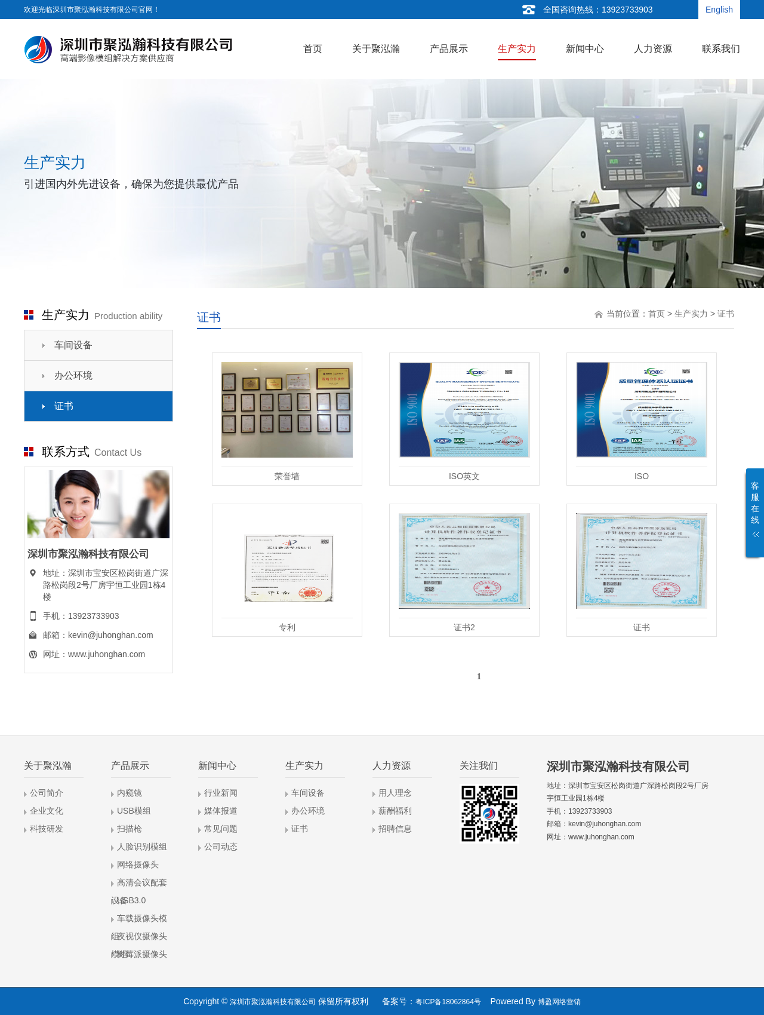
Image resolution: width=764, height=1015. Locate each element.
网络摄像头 (138, 864)
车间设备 (73, 345)
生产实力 (691, 313)
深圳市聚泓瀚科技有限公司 (273, 1002)
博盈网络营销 (559, 1002)
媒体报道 (221, 810)
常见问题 (221, 828)
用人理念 (395, 793)
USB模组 (134, 810)
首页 (656, 313)
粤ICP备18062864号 (447, 1002)
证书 (63, 406)
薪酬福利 (395, 810)
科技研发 (46, 828)
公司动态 (221, 846)
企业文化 (46, 810)
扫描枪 (129, 828)
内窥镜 (129, 793)
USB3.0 (131, 900)
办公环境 (73, 375)
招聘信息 (395, 828)
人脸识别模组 (142, 846)
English (719, 9)
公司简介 (46, 793)
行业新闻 (221, 793)
